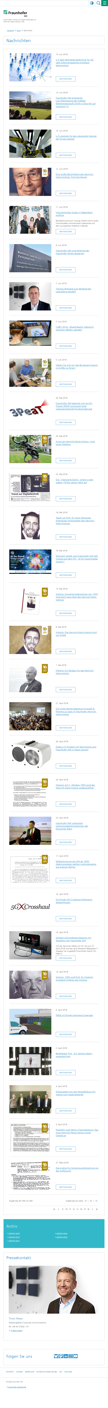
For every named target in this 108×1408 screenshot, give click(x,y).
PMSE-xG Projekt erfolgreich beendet (74, 1015)
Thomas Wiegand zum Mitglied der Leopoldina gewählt (73, 290)
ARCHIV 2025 (14, 1233)
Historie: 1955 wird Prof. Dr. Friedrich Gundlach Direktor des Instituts (74, 978)
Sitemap (19, 1372)
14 (81, 1209)
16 (88, 1209)
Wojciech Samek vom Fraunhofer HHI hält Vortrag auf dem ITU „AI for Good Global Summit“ (77, 559)
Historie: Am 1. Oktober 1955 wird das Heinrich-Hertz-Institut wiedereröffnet (75, 786)
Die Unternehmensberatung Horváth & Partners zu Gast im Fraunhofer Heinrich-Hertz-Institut (76, 711)
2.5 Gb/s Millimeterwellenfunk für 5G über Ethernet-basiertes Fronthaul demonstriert (75, 62)
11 (70, 1209)
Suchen (98, 3)
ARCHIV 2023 (14, 1237)
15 (85, 1209)
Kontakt (10, 1372)
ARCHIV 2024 (62, 1233)
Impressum (29, 1372)
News (19, 31)
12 (74, 1209)
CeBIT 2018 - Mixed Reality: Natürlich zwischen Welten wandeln (75, 328)
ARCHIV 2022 (62, 1237)
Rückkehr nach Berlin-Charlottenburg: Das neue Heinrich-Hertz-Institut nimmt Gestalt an (77, 1133)
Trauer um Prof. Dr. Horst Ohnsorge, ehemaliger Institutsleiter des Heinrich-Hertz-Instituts (75, 521)
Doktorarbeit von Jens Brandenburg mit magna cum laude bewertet (75, 1093)
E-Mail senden (16, 1331)
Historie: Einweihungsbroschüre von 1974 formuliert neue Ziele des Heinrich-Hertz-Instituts (77, 597)
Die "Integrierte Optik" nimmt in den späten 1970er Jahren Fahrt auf (74, 481)
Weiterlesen (65, 79)
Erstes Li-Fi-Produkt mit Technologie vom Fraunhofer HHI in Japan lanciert (76, 748)
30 (96, 1201)
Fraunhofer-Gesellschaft (17, 1387)
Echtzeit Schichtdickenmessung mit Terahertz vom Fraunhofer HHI (73, 939)
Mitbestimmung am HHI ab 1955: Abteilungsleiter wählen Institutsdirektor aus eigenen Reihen (76, 864)
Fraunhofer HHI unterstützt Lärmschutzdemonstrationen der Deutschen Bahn (72, 826)
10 (85, 1201)
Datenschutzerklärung (46, 1372)
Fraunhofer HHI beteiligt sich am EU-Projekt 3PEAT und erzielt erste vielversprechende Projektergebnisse (74, 406)
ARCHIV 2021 (14, 1241)
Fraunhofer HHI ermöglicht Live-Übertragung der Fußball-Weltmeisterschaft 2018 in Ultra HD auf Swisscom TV (75, 102)
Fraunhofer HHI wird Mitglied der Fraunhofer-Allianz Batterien (72, 252)
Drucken (68, 1372)
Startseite (10, 31)
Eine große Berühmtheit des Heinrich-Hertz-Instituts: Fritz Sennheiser (75, 175)
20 (91, 1201)
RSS (60, 1372)
